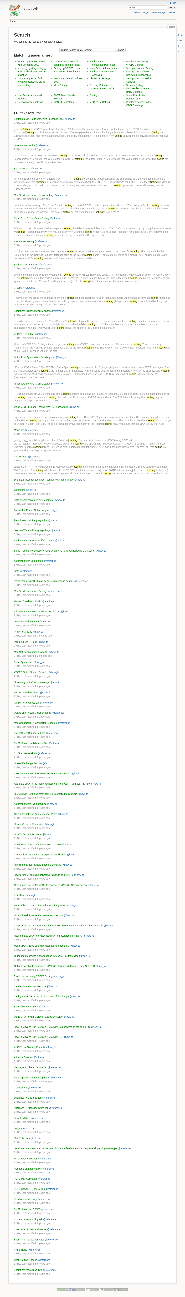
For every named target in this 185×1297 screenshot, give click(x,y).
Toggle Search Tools (72, 50)
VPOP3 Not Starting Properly (29, 1047)
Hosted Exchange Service (28, 763)
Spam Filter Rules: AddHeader (30, 1229)
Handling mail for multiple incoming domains (37, 864)
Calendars (19, 489)
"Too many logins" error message (31, 682)
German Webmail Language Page (32, 530)
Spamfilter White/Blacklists (28, 1270)
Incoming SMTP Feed (25, 641)
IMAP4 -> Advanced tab (26, 702)
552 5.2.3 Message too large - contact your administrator (44, 479)
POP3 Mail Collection (25, 1178)
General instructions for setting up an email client (40, 854)
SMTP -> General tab (25, 753)
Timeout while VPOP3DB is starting (33, 383)
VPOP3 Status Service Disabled (31, 672)
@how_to (70, 119)
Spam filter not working (26, 1006)
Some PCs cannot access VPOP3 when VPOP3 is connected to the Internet (54, 550)
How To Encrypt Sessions (27, 834)
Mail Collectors (22, 1138)
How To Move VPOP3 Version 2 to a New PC (38, 1037)
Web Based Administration (104, 68)
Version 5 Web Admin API (27, 601)
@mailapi (45, 692)
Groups (18, 287)
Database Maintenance (26, 621)
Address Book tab (23, 1057)
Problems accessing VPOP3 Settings (34, 976)
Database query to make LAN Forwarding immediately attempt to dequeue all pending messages (65, 1148)
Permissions (20, 456)
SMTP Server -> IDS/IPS (27, 1209)
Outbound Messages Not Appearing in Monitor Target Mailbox (47, 956)
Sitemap (172, 12)
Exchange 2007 (22, 168)
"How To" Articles (23, 631)
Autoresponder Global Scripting (31, 1077)
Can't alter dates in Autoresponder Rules (35, 814)
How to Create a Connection (29, 824)
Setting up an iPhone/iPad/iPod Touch (34, 540)
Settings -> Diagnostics (138, 75)
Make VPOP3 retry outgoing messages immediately (41, 945)
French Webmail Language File (30, 520)
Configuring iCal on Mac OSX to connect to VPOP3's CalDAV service (51, 885)
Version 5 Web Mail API (26, 692)
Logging (18, 1128)
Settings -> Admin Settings (140, 68)
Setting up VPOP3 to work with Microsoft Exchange (41, 996)
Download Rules (23, 1118)
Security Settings (135, 85)
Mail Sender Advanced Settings (31, 591)
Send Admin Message (25, 1199)
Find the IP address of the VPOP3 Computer (37, 844)
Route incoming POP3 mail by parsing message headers (44, 581)
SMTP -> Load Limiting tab (28, 1219)
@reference (41, 145)
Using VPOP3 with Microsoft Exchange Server (38, 1016)
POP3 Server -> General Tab (29, 1189)
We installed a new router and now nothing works (40, 905)
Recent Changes (141, 12)
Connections (20, 1087)
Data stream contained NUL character (34, 500)
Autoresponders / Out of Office (30, 804)
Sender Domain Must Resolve (30, 986)
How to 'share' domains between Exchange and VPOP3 (43, 875)
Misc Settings (61, 85)
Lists (16, 571)
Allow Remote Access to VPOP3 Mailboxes (37, 611)
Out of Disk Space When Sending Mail (34, 357)
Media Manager (159, 12)
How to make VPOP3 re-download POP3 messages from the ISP (49, 935)
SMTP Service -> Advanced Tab (31, 743)
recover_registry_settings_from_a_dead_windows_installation (32, 71)
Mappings (19, 430)
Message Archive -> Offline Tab (30, 1067)
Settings (94, 95)
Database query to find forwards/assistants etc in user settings (31, 82)
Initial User (19, 895)
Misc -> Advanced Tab (26, 1158)
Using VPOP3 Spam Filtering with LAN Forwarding (41, 407)
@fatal (75, 773)
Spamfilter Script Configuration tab (32, 311)
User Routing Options (25, 1260)
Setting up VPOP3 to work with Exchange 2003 (39, 119)
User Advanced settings (30, 102)
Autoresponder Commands (28, 560)
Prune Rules (20, 1249)
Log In (173, 3)
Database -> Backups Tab (28, 1097)
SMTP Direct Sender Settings (29, 733)
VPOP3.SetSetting (100, 102)
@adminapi (48, 601)
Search (171, 7)
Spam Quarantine (23, 662)
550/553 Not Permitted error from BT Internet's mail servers (45, 794)
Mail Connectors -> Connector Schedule (35, 722)
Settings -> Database (137, 71)
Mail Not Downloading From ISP (31, 652)
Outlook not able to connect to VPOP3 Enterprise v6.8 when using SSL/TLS (54, 966)
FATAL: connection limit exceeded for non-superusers (42, 773)
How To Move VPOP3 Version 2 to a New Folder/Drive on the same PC (52, 1027)
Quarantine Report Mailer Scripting (32, 712)
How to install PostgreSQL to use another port (38, 915)
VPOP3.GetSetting (64, 102)
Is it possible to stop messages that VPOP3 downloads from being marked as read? (58, 925)
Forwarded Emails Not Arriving (30, 510)
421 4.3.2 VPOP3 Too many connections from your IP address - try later (52, 783)
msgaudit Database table (27, 1168)
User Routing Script (24, 145)
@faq (45, 763)
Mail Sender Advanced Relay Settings (34, 195)
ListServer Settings (100, 78)
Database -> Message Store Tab (31, 1108)
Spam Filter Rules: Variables (29, 1239)
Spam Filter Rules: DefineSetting (31, 218)
